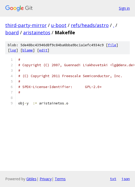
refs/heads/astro (90, 25)
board (12, 32)
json (125, 178)
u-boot (58, 25)
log (13, 50)
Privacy (46, 178)
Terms (60, 178)
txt (113, 178)
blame (27, 50)
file (112, 45)
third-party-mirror (26, 25)
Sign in (124, 8)
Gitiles (31, 178)
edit (43, 50)
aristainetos (36, 32)
